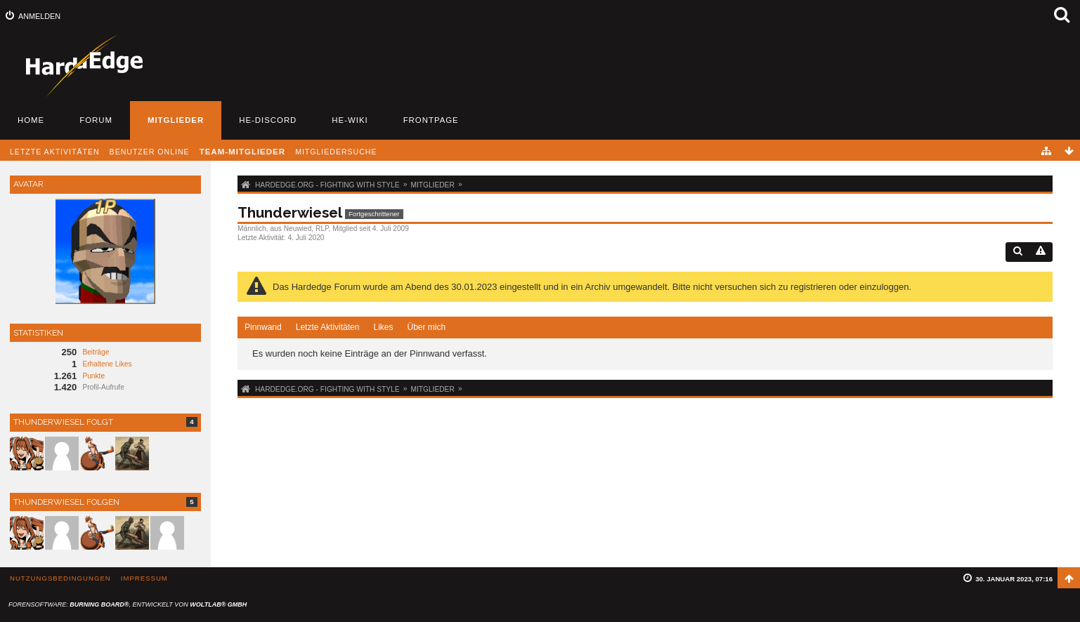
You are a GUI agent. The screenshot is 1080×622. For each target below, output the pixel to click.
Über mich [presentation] (426, 327)
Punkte (93, 376)
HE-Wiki (349, 120)
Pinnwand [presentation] (263, 327)
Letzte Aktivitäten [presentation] (328, 327)
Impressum (144, 578)
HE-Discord (268, 120)
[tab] (263, 328)
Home (31, 120)
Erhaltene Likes (106, 364)
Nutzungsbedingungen (60, 578)
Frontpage (431, 120)
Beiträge (95, 352)
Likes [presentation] (383, 327)
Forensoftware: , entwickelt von (127, 604)
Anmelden (39, 16)
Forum (95, 120)
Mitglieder (176, 120)
